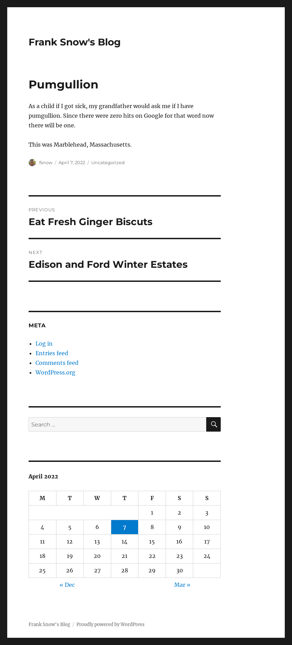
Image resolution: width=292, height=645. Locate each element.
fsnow (45, 162)
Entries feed (51, 353)
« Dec (67, 584)
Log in (44, 343)
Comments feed (57, 362)
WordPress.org (55, 372)
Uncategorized (108, 162)
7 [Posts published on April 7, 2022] (124, 527)
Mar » (182, 584)
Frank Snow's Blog (75, 42)
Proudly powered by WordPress (110, 624)
